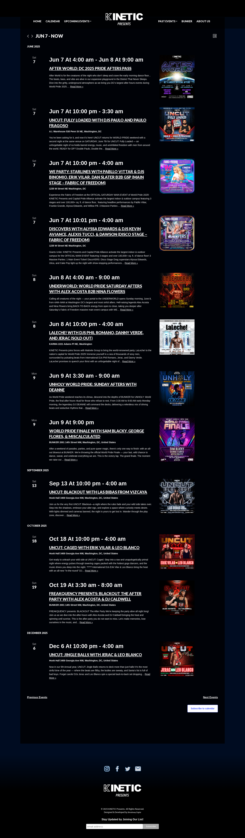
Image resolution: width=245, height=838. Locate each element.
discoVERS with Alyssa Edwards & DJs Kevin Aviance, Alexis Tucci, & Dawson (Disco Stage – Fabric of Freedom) (98, 234)
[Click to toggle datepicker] (49, 36)
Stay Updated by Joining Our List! (122, 819)
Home (37, 21)
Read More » (76, 86)
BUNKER (187, 21)
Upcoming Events (76, 21)
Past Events (166, 21)
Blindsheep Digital (134, 812)
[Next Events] (32, 36)
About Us (203, 21)
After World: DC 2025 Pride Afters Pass (90, 68)
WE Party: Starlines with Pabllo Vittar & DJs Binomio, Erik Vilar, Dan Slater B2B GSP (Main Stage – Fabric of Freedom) (96, 177)
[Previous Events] (28, 36)
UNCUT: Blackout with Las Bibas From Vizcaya (98, 492)
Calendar (53, 21)
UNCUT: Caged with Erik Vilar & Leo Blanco (94, 547)
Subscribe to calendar (202, 708)
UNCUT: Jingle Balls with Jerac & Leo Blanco (95, 654)
